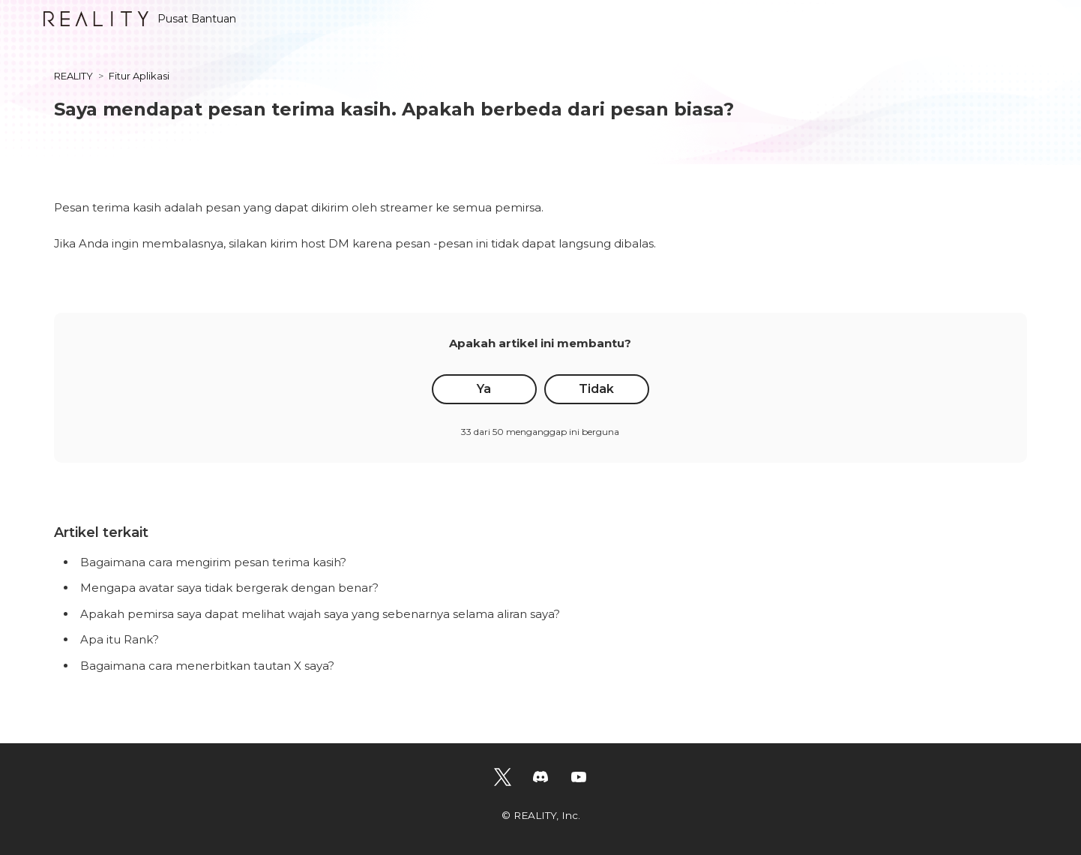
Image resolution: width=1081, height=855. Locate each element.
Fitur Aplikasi (139, 76)
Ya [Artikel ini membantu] (484, 389)
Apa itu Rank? (119, 639)
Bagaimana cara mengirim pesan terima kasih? (213, 562)
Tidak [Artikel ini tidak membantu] (596, 389)
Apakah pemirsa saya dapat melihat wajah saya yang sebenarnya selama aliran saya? (320, 614)
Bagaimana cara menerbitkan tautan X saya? (207, 665)
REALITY (73, 76)
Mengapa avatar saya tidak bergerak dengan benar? (229, 587)
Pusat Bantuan (139, 18)
